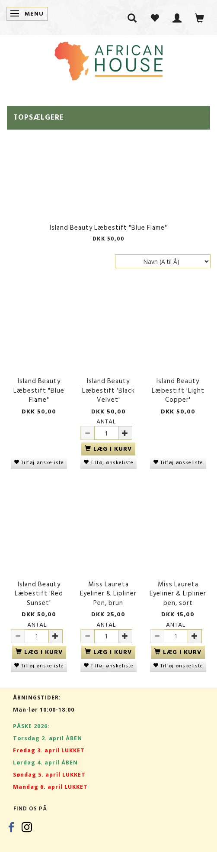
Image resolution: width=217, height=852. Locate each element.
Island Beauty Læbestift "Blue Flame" (108, 227)
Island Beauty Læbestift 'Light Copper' (178, 390)
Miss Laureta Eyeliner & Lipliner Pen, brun (108, 594)
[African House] (108, 59)
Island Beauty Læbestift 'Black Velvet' (108, 390)
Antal (106, 421)
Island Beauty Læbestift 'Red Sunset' (39, 594)
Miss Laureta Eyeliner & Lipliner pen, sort (178, 594)
